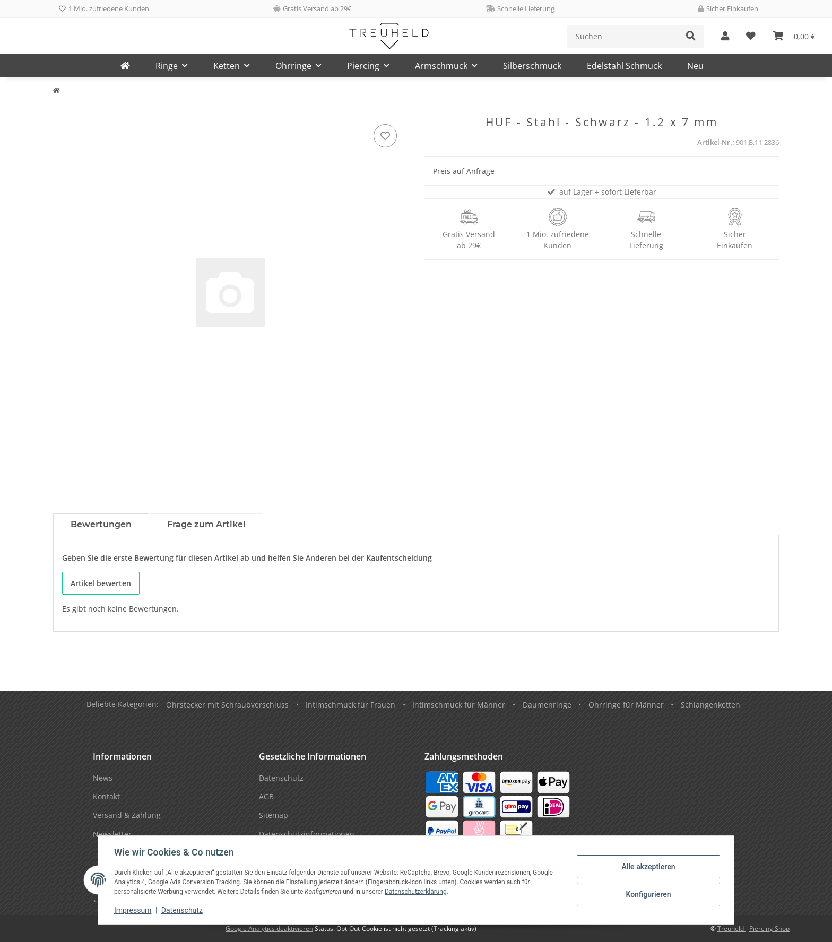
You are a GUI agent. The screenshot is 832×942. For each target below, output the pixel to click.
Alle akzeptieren (647, 866)
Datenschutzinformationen (306, 834)
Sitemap (273, 815)
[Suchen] (622, 36)
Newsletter (112, 834)
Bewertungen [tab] (101, 524)
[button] (725, 36)
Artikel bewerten (101, 583)
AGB (266, 796)
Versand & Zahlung (127, 815)
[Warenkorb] (794, 36)
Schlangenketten (710, 705)
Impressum (133, 910)
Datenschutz (183, 910)
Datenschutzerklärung (417, 891)
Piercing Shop (769, 928)
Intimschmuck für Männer (458, 705)
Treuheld (731, 928)
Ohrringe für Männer (626, 705)
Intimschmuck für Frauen (350, 705)
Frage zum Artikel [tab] (206, 524)
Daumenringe (547, 705)
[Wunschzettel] (751, 36)
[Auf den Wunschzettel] (385, 135)
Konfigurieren (647, 894)
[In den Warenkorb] (61, 110)
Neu (695, 66)
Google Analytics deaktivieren (269, 928)
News (102, 778)
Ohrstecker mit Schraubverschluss (227, 705)
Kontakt (106, 796)
